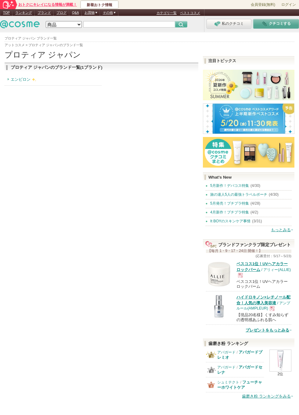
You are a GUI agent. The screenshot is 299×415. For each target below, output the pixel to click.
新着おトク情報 (99, 5)
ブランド (44, 12)
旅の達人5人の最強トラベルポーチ (238, 194)
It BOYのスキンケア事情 (230, 221)
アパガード (226, 352)
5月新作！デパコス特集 (229, 185)
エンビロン (21, 79)
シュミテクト (228, 382)
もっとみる (281, 230)
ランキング (23, 12)
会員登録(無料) (263, 4)
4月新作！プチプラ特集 (229, 212)
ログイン (288, 4)
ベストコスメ (190, 13)
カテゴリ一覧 (167, 13)
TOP (6, 12)
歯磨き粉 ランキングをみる (266, 396)
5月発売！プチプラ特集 (229, 203)
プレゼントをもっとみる (267, 330)
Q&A (75, 12)
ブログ (61, 12)
